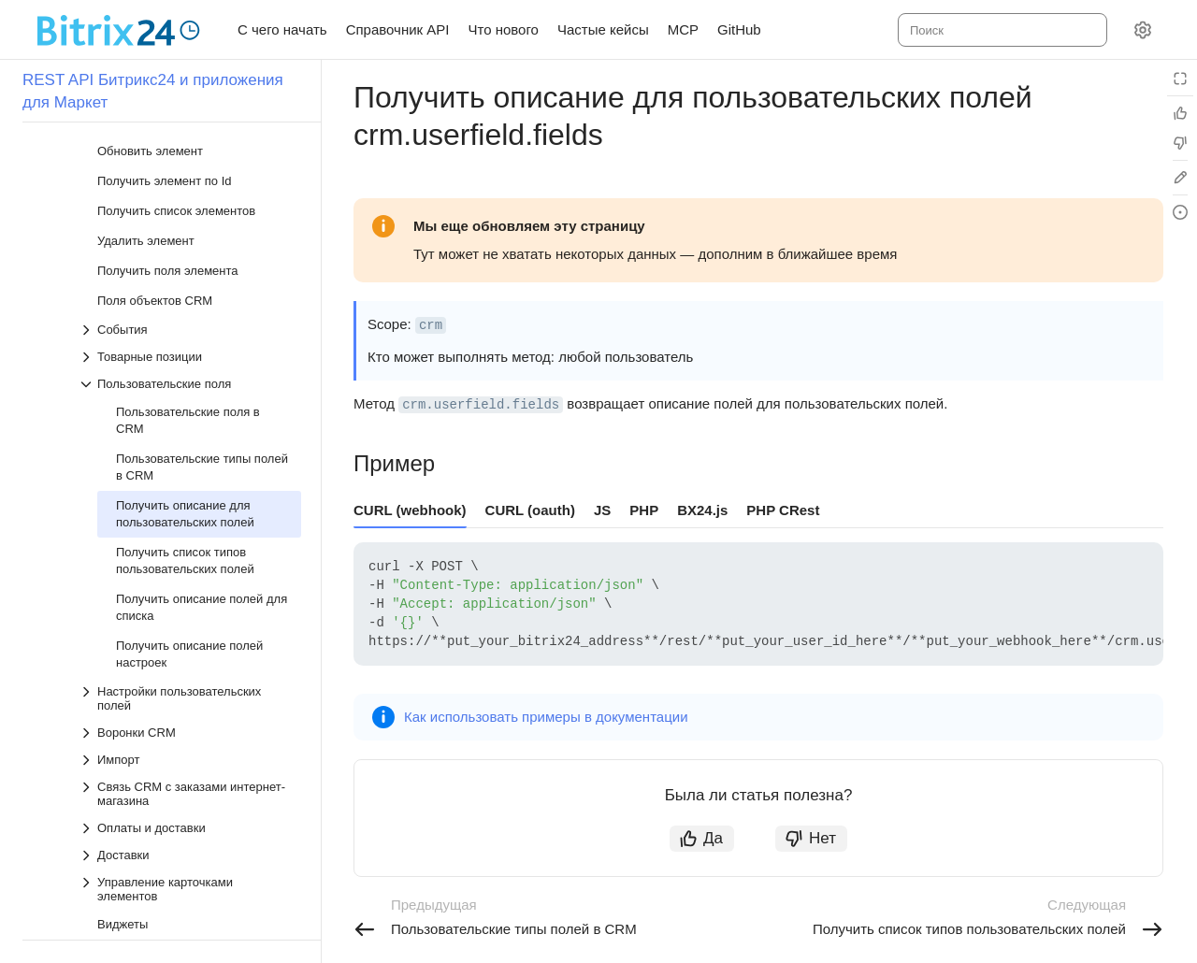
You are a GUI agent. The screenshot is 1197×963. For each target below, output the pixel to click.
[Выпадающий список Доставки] (190, 710)
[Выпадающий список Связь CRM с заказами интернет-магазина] (190, 648)
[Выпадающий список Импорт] (190, 614)
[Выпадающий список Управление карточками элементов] (190, 744)
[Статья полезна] (1180, 113)
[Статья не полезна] (1180, 143)
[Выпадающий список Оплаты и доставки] (190, 683)
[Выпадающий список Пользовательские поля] (190, 238)
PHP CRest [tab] (782, 510)
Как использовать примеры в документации (546, 717)
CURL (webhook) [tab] (410, 510)
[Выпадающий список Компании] (180, 889)
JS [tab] (602, 510)
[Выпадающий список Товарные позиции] (190, 211)
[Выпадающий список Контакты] (180, 862)
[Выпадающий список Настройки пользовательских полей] (190, 553)
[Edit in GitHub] (1180, 178)
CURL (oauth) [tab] (530, 510)
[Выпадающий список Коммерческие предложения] (180, 916)
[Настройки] (1143, 30)
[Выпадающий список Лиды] (180, 835)
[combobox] (1001, 30)
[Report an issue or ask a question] (1180, 212)
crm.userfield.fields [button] (480, 404)
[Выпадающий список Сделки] (180, 808)
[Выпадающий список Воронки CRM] (190, 587)
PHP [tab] (643, 510)
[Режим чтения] (1180, 78)
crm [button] (430, 325)
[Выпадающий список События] (190, 184)
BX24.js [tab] (702, 510)
